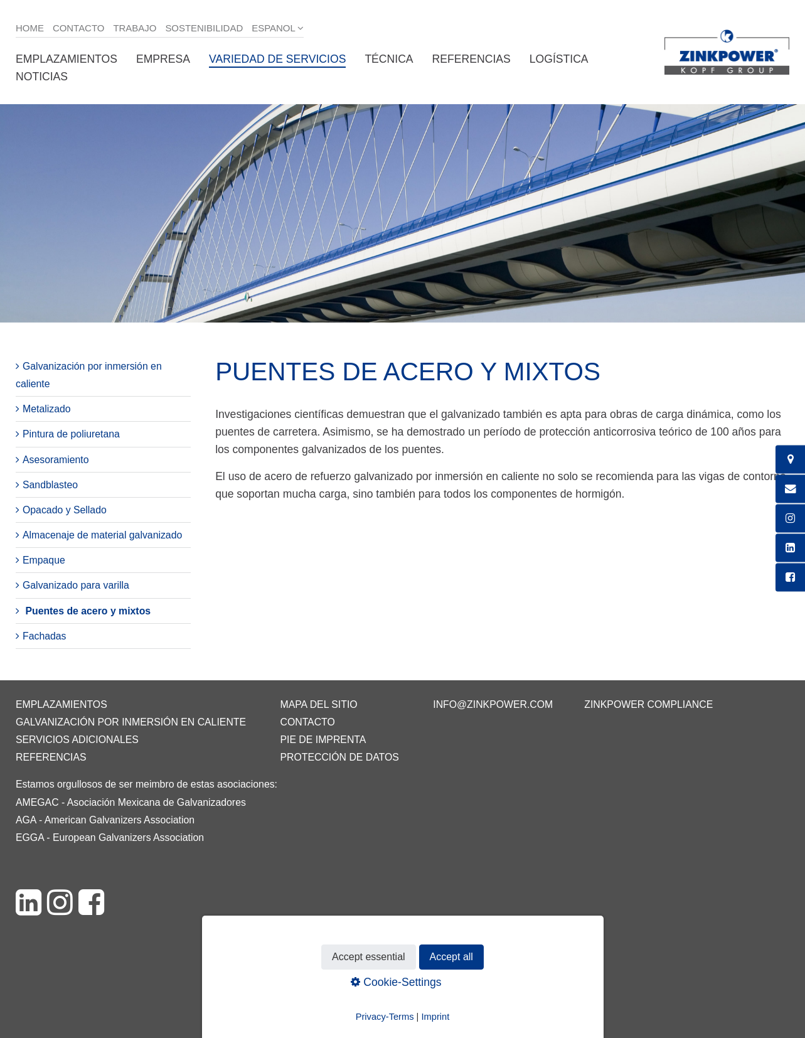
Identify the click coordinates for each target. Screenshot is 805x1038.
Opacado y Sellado (65, 510)
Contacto (79, 28)
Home (30, 28)
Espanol (274, 28)
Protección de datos (339, 757)
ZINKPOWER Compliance (648, 704)
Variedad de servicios (277, 59)
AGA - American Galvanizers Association (105, 820)
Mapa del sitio (318, 704)
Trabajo (134, 28)
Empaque (44, 560)
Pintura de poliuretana (71, 434)
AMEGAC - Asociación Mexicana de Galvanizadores (131, 802)
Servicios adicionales (77, 739)
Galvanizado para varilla (76, 585)
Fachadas (45, 636)
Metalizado (47, 409)
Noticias (42, 76)
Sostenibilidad (204, 28)
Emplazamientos (66, 59)
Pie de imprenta (323, 739)
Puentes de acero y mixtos (88, 611)
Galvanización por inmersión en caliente (131, 722)
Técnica (389, 59)
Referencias (471, 59)
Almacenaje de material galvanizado (102, 535)
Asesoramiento (56, 459)
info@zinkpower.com (493, 704)
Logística (559, 59)
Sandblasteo (50, 484)
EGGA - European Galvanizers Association (110, 837)
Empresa (163, 59)
